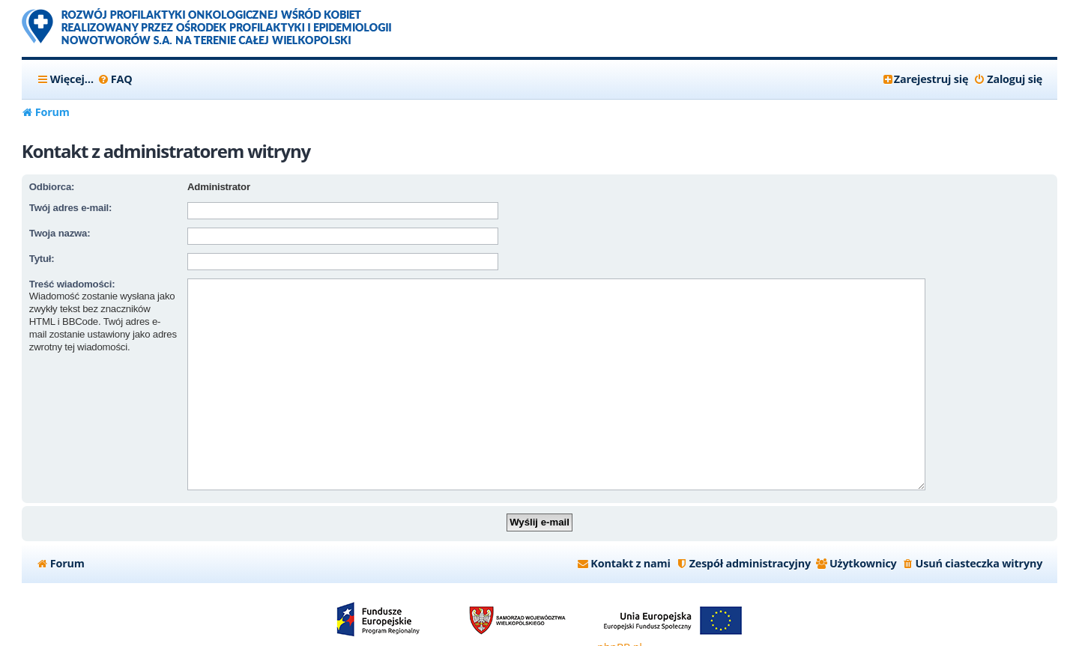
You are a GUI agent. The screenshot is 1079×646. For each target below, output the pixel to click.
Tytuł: (42, 258)
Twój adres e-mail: (70, 207)
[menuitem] (115, 79)
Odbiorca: (51, 186)
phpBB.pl (619, 624)
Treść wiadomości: (72, 284)
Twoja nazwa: (60, 233)
